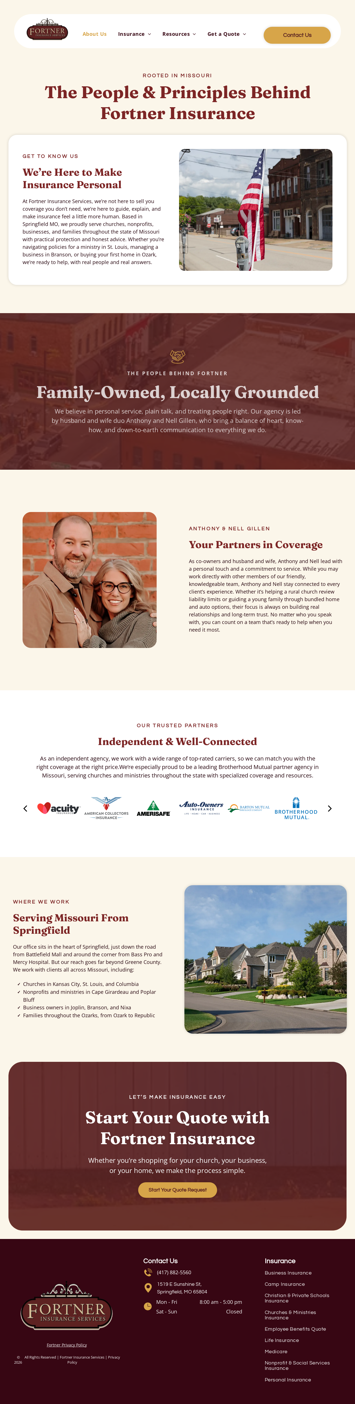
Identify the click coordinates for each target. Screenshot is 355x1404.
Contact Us (160, 1261)
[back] (25, 808)
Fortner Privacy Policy (67, 1345)
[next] (329, 808)
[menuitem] (95, 34)
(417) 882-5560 (174, 1272)
